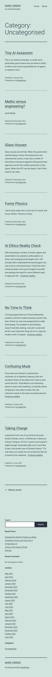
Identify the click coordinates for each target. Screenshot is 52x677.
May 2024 (9, 574)
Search (7, 520)
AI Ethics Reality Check (23, 246)
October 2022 (10, 634)
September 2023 (11, 597)
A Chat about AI (11, 544)
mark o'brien (13, 5)
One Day (8, 550)
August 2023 (10, 600)
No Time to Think (18, 308)
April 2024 (9, 577)
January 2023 (10, 624)
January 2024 (10, 584)
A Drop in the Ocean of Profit (16, 547)
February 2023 (10, 620)
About (44, 6)
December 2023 (11, 587)
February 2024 (10, 580)
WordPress (25, 667)
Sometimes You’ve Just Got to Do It (19, 540)
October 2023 (10, 594)
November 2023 (11, 590)
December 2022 (11, 627)
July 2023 (9, 604)
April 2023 (9, 614)
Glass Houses (16, 145)
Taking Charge (16, 428)
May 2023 (9, 610)
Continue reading (27, 276)
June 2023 (9, 607)
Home (36, 6)
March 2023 (9, 617)
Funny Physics (16, 204)
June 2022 (9, 637)
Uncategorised (21, 80)
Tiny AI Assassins (19, 53)
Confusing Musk (18, 366)
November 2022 (11, 630)
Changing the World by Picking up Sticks (20, 537)
